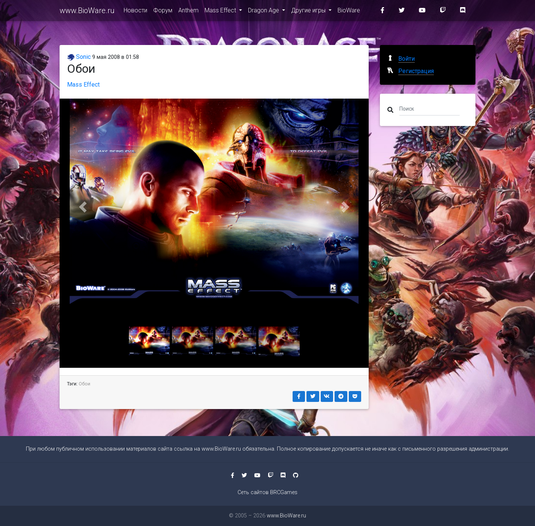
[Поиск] (429, 108)
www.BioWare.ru (87, 11)
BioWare (349, 11)
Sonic (79, 56)
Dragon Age (264, 11)
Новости (135, 11)
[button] (83, 207)
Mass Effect (221, 11)
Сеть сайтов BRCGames (267, 492)
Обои (84, 384)
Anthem (188, 11)
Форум (162, 11)
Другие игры (309, 11)
